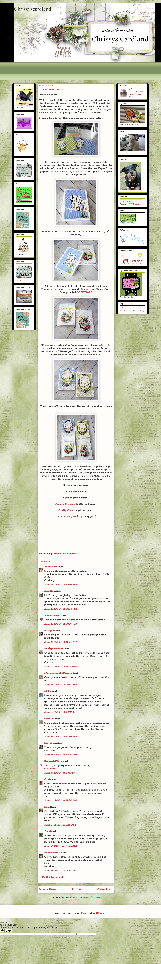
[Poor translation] (8, 930)
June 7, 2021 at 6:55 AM (60, 846)
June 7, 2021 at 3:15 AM (60, 824)
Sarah (48, 831)
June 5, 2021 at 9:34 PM (60, 608)
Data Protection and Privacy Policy (132, 311)
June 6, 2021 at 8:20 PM (60, 754)
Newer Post (47, 889)
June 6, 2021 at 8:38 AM (60, 736)
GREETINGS (84, 292)
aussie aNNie (52, 615)
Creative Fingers (66, 516)
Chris (47, 779)
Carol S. (49, 718)
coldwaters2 (52, 852)
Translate (134, 204)
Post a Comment (52, 876)
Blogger (101, 913)
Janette (48, 591)
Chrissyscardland (32, 9)
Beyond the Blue (65, 503)
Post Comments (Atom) (85, 897)
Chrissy (134, 89)
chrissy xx (50, 566)
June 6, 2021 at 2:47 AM (60, 684)
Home (76, 889)
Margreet (50, 630)
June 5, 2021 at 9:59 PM (60, 623)
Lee (46, 806)
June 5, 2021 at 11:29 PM (60, 642)
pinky (47, 691)
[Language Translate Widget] (131, 201)
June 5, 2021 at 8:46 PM (60, 584)
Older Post (105, 889)
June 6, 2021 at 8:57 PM (60, 772)
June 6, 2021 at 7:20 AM (60, 712)
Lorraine (49, 743)
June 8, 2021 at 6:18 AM (60, 870)
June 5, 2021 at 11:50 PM (61, 666)
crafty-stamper (53, 648)
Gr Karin (49, 768)
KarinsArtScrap (54, 761)
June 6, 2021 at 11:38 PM (60, 800)
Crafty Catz (65, 510)
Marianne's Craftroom (58, 673)
